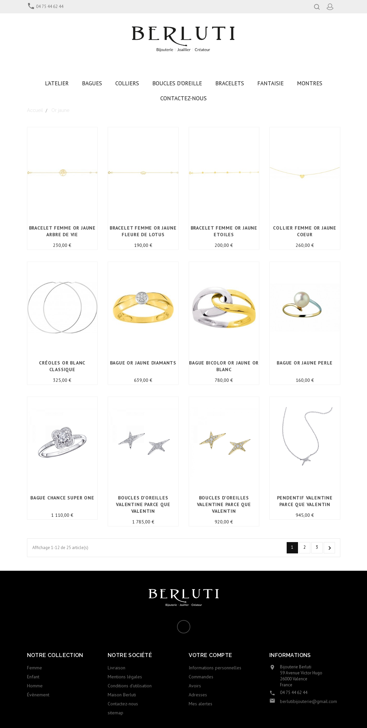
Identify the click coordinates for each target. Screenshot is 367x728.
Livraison (116, 668)
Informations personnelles (215, 668)
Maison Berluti (122, 695)
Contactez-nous (123, 704)
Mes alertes (200, 704)
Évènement (38, 695)
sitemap (115, 713)
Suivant (329, 548)
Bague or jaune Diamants (143, 363)
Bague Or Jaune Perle (305, 363)
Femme (34, 668)
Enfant (33, 677)
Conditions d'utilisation (130, 686)
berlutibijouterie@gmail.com (308, 701)
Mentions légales (125, 677)
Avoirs (195, 686)
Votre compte (210, 655)
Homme (35, 686)
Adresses (198, 695)
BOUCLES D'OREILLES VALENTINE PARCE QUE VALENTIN (143, 504)
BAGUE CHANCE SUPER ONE (62, 498)
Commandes (201, 677)
